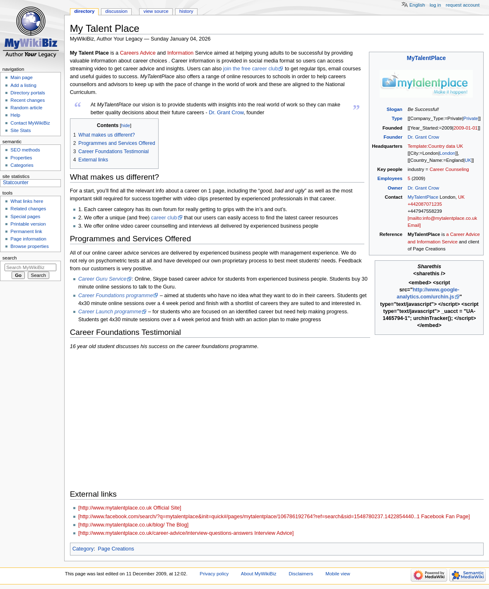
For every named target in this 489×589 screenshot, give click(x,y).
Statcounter (16, 182)
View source (155, 11)
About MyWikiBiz (259, 573)
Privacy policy (214, 573)
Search (9, 257)
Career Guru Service (102, 279)
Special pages (25, 216)
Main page (21, 77)
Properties (21, 157)
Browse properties (29, 246)
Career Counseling (449, 169)
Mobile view (337, 573)
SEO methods (25, 149)
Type (397, 118)
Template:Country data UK (435, 146)
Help (15, 115)
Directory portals (27, 92)
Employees (390, 178)
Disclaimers (301, 573)
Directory (84, 11)
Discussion (116, 11)
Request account (463, 4)
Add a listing (23, 85)
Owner (395, 187)
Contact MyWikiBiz (30, 122)
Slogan (394, 109)
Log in (435, 4)
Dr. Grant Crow (423, 137)
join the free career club (250, 69)
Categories (21, 165)
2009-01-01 (465, 127)
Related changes (28, 208)
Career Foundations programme (115, 295)
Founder (392, 137)
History (186, 11)
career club (164, 218)
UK (468, 160)
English (417, 4)
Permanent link (26, 231)
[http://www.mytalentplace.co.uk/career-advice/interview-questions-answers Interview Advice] (186, 533)
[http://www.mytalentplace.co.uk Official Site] (129, 508)
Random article (26, 107)
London (447, 153)
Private (470, 118)
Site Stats (20, 130)
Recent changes (27, 100)
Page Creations (116, 549)
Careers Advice (138, 53)
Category (83, 549)
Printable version (28, 223)
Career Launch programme (109, 312)
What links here (26, 201)
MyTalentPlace (426, 58)
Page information (28, 238)
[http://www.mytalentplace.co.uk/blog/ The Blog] (133, 525)
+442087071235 (424, 204)
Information (180, 53)
